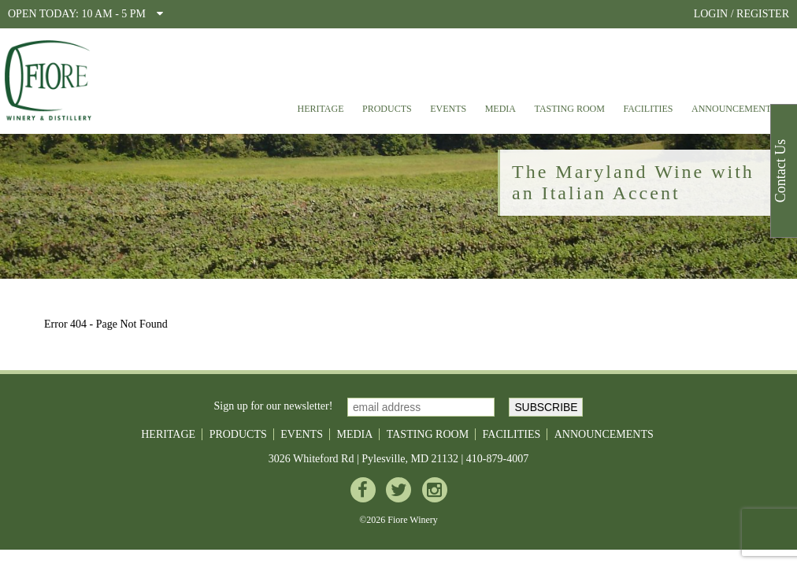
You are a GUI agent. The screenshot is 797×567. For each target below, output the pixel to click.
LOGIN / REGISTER (741, 14)
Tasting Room (570, 108)
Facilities (648, 108)
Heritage (320, 108)
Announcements (734, 108)
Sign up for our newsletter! (273, 406)
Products (387, 108)
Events (448, 108)
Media (500, 108)
